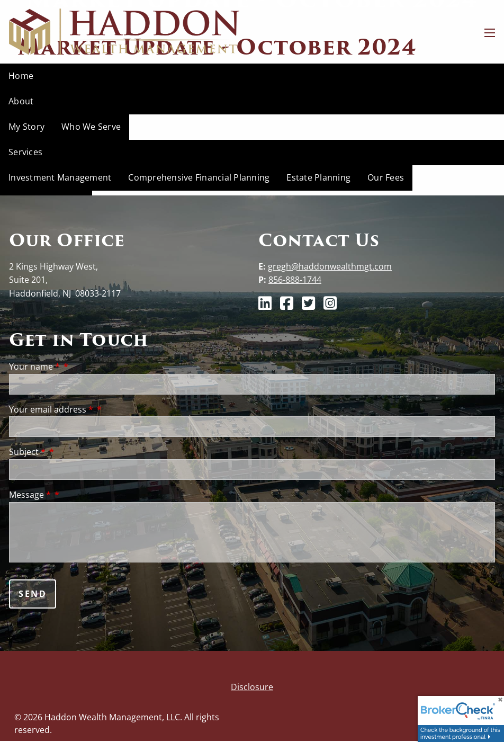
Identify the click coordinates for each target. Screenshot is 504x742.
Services (25, 152)
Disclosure (252, 687)
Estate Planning (318, 177)
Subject (28, 452)
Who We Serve (91, 126)
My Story (26, 126)
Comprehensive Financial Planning (198, 177)
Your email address (52, 409)
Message (31, 494)
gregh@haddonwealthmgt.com (330, 266)
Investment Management (59, 177)
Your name (35, 366)
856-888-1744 (294, 279)
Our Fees (385, 177)
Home (20, 76)
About (20, 101)
